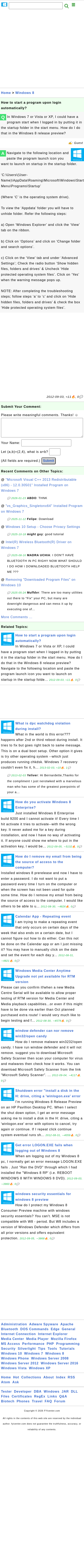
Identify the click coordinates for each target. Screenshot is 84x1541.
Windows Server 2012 (20, 1367)
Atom (5, 1386)
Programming (68, 1348)
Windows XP (40, 1372)
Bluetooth (9, 1333)
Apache (67, 1328)
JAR (65, 1395)
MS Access (10, 1348)
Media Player (37, 1343)
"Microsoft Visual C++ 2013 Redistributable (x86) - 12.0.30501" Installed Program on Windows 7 (39, 489)
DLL (74, 1395)
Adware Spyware (43, 1328)
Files (5, 1400)
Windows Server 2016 (59, 1367)
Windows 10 (11, 1357)
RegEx (39, 1400)
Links (52, 1400)
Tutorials (67, 1352)
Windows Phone (15, 1362)
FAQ (48, 1405)
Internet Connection (18, 1338)
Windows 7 (33, 1357)
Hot (16, 1381)
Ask (15, 1386)
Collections (31, 1381)
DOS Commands (34, 1333)
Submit (48, 465)
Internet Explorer (53, 1338)
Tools (52, 1352)
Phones (23, 1405)
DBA (38, 1395)
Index (61, 1381)
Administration (14, 1328)
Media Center (12, 1343)
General (68, 1333)
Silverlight (27, 1352)
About (48, 1381)
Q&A (63, 1400)
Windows (51, 1395)
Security (8, 1352)
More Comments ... (16, 621)
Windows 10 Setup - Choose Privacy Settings (43, 531)
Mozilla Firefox (64, 1343)
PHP (50, 1348)
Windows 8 (24, 93)
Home (6, 93)
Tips (41, 1352)
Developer (23, 1395)
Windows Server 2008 (50, 1362)
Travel (37, 1405)
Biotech (8, 1405)
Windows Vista (14, 1372)
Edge (55, 1333)
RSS (71, 1381)
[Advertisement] (38, 50)
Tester (6, 1395)
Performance (33, 1348)
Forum (59, 1405)
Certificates (22, 1400)
